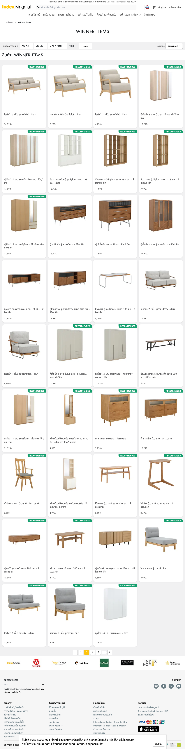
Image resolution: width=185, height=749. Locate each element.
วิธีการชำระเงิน (10, 714)
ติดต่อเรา (142, 702)
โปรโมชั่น (52, 711)
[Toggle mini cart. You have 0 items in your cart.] (154, 7)
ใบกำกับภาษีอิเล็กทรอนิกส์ (15, 725)
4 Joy (96, 718)
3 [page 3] (86, 652)
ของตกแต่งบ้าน (66, 14)
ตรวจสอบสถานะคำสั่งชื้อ (14, 722)
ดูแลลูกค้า (8, 702)
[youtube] (178, 686)
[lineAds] (156, 686)
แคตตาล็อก (53, 718)
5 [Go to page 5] (98, 652)
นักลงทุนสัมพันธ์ (100, 711)
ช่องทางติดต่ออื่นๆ (145, 714)
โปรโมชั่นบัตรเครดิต (12, 718)
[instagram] (171, 686)
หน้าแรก (9, 22)
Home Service (55, 729)
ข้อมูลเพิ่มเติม (99, 702)
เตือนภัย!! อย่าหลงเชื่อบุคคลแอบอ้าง (84, 744)
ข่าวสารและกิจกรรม (101, 729)
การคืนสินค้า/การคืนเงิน (14, 707)
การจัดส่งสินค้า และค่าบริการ (16, 711)
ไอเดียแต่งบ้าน (54, 714)
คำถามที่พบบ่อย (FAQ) (14, 729)
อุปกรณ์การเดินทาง (130, 14)
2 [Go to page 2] (80, 652)
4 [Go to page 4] (92, 652)
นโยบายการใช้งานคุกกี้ (51, 744)
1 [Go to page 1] (75, 652)
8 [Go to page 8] (109, 652)
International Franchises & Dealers (110, 725)
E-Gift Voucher (55, 725)
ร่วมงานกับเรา (99, 733)
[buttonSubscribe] (43, 684)
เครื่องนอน (49, 14)
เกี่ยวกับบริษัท (99, 707)
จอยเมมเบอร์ (9, 736)
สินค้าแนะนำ (150, 14)
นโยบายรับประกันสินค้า (13, 733)
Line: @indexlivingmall (148, 707)
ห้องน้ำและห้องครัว (106, 14)
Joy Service (54, 722)
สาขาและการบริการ (57, 702)
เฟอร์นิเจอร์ (34, 14)
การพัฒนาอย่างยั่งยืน (102, 714)
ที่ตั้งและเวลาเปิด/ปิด (57, 707)
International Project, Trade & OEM (110, 722)
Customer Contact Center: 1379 (153, 711)
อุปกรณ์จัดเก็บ (85, 14)
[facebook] (163, 686)
